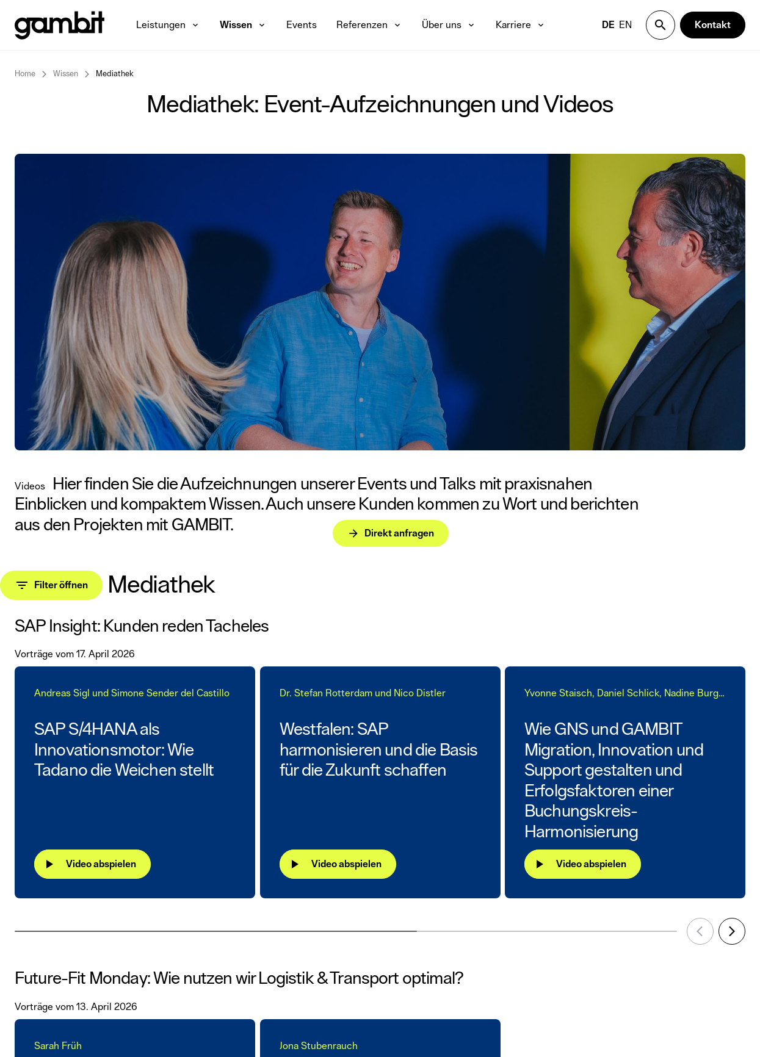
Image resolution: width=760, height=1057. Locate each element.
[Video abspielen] (92, 864)
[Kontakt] (712, 25)
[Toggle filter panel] (51, 585)
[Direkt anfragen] (327, 507)
